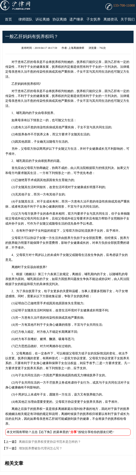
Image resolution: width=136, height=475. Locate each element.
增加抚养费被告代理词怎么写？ (40, 448)
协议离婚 (59, 19)
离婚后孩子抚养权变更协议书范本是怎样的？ (49, 441)
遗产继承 (76, 19)
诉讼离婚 (42, 19)
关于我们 (127, 19)
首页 (8, 19)
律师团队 (25, 19)
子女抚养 (93, 19)
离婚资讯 (110, 19)
